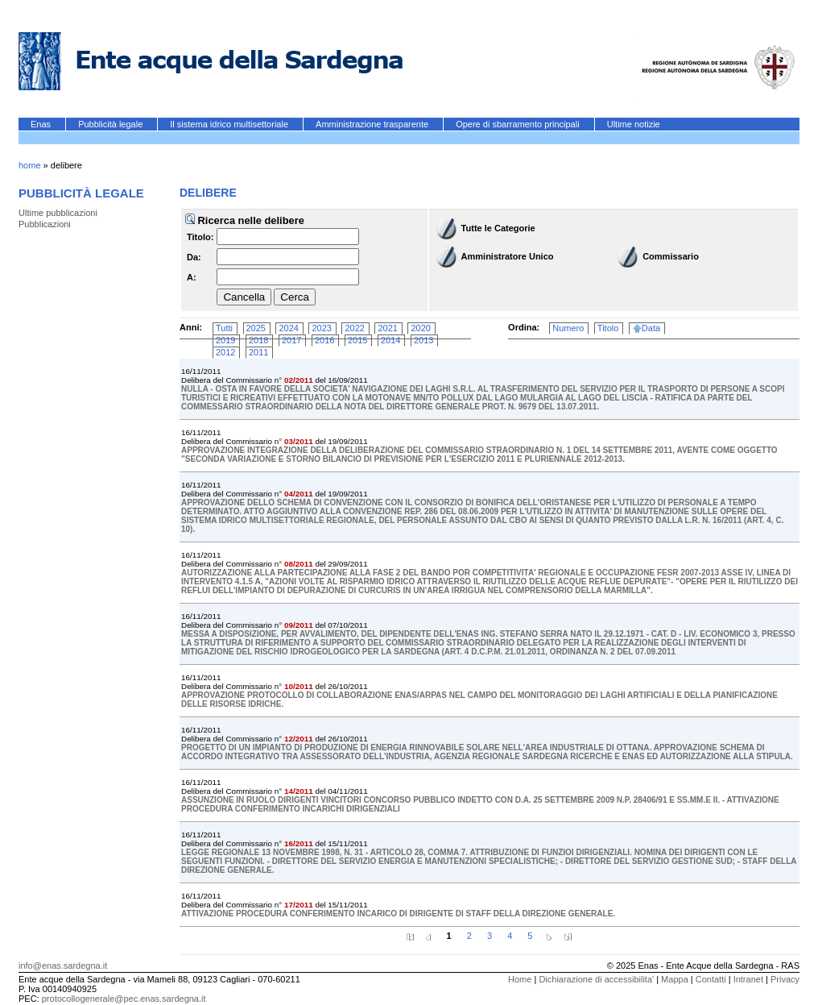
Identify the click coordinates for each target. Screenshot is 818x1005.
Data (651, 328)
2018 (258, 340)
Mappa (674, 979)
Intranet (748, 979)
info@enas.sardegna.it (63, 965)
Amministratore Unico (507, 256)
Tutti (224, 328)
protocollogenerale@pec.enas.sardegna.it (124, 998)
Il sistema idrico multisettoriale (230, 124)
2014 (390, 340)
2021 (387, 328)
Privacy (784, 979)
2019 (225, 340)
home (30, 165)
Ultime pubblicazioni (58, 213)
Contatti (711, 979)
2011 (258, 352)
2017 (291, 340)
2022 (354, 328)
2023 (321, 328)
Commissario (670, 256)
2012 (225, 352)
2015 (357, 340)
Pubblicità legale (111, 124)
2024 (288, 328)
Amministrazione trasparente (373, 124)
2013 (423, 340)
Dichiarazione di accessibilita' (596, 979)
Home (519, 979)
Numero (568, 328)
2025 (256, 328)
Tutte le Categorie (498, 228)
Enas (42, 124)
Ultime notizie (633, 124)
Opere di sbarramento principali (519, 124)
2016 (324, 340)
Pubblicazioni (45, 224)
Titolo (608, 328)
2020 (420, 328)
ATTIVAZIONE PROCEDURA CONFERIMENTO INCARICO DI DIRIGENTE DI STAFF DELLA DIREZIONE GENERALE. (398, 913)
